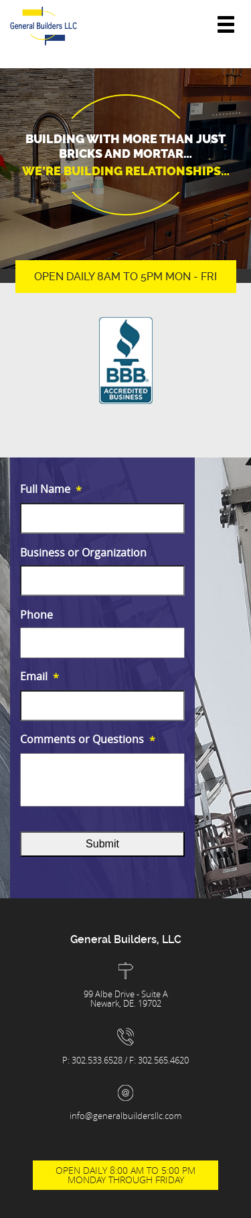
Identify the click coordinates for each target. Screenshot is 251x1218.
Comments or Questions (87, 740)
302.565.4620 (163, 1060)
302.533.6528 (98, 1060)
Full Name (51, 490)
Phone (36, 615)
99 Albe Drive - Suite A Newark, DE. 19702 (126, 998)
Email (39, 677)
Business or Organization (83, 553)
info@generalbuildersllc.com (125, 1116)
